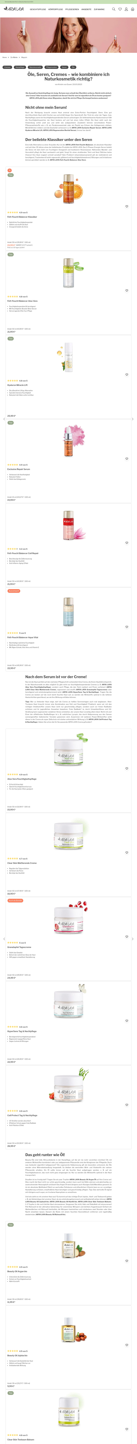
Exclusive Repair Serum (19, 464)
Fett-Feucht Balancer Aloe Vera (23, 299)
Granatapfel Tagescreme (19, 932)
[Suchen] (114, 9)
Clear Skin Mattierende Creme (22, 850)
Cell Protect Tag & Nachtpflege (22, 1097)
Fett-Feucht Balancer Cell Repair (23, 546)
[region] (68, 413)
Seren (64, 67)
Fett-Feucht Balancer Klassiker (22, 217)
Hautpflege (20, 67)
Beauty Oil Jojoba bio (18, 1333)
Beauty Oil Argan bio (17, 1251)
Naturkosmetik (35, 67)
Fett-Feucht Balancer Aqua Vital (23, 628)
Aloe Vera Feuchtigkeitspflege (22, 768)
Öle (73, 67)
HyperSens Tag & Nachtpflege (22, 1014)
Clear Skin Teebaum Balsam (21, 1415)
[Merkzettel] (120, 9)
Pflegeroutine (51, 67)
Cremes (7, 67)
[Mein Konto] (126, 9)
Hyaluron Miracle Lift (18, 381)
